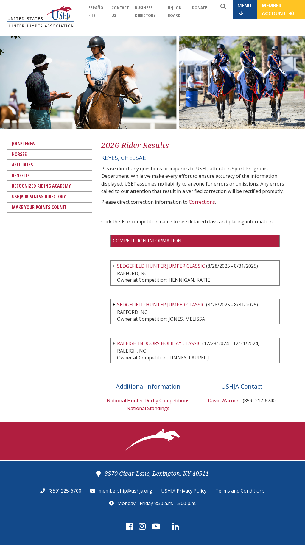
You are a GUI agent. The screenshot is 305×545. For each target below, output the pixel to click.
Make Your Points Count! (39, 207)
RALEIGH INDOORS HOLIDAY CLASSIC (159, 343)
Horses (19, 154)
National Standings (148, 408)
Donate (199, 7)
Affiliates (22, 164)
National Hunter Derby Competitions (148, 400)
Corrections (202, 202)
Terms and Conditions (240, 491)
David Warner (223, 400)
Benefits (21, 175)
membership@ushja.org (125, 491)
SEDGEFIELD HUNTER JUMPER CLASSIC (161, 266)
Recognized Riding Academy (41, 186)
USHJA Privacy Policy (183, 491)
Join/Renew (24, 143)
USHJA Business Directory (39, 196)
